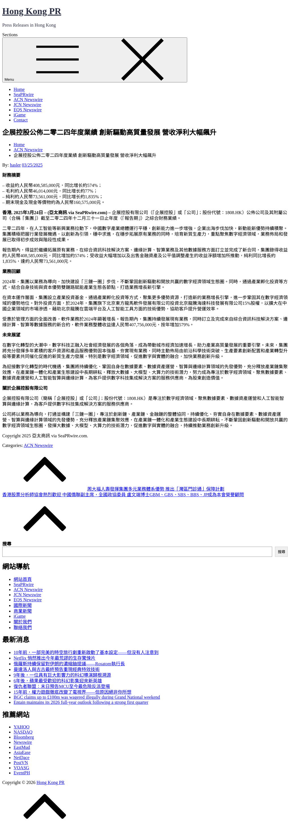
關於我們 (23, 621)
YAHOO (21, 727)
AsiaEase (22, 752)
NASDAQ (23, 732)
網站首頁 (23, 579)
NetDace (21, 757)
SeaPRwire (24, 94)
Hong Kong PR (31, 11)
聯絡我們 (23, 627)
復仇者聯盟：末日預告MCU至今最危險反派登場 (62, 686)
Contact (21, 120)
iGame (20, 114)
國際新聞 (23, 605)
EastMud (22, 747)
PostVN (21, 762)
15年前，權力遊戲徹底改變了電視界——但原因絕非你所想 (72, 692)
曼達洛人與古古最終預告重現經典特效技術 (57, 669)
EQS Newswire (28, 109)
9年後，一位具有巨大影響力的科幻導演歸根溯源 (62, 675)
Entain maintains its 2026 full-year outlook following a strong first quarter (81, 702)
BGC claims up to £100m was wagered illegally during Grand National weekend (87, 697)
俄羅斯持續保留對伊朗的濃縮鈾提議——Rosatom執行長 (69, 663)
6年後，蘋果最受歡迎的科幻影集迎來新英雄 (58, 680)
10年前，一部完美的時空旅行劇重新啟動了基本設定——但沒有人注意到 (86, 652)
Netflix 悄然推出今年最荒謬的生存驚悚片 (54, 658)
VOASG (21, 767)
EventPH (22, 772)
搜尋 (6, 544)
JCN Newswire (27, 104)
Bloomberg (24, 737)
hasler (15, 165)
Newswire (23, 742)
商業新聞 (23, 611)
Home (19, 89)
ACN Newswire (28, 99)
